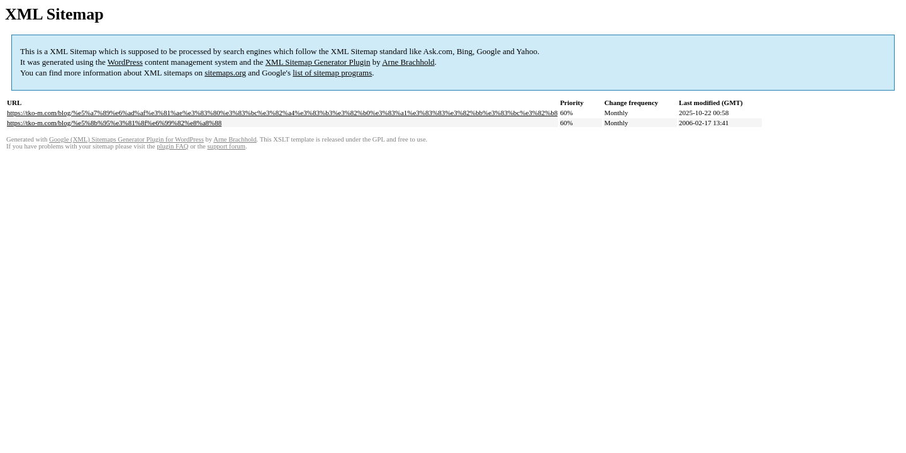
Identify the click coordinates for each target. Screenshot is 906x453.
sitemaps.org (225, 72)
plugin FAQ (172, 146)
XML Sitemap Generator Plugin (318, 62)
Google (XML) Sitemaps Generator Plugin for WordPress (126, 139)
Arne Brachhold (408, 62)
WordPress (125, 62)
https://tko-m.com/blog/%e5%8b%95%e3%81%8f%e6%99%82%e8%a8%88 (114, 122)
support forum (226, 146)
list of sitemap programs (332, 72)
